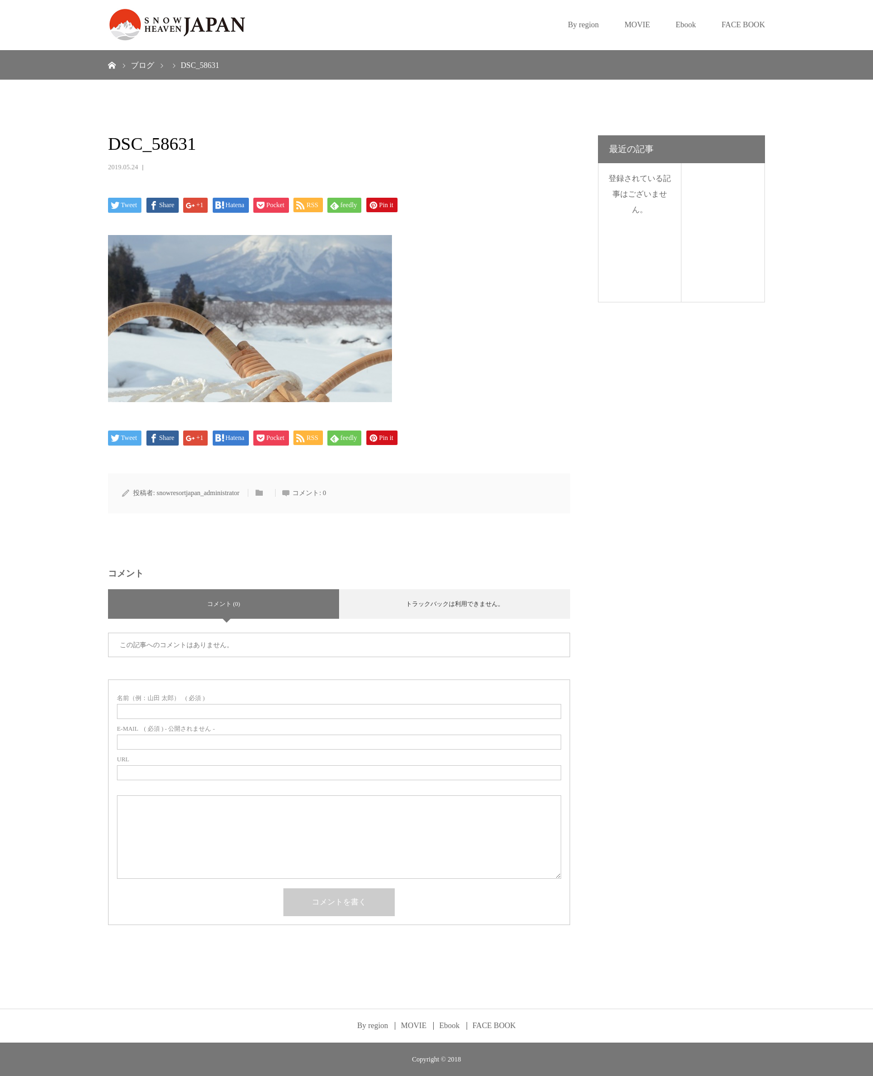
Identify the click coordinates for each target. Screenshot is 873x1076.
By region (583, 25)
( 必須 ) (161, 698)
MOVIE (637, 25)
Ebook (686, 25)
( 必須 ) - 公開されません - (166, 729)
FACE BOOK (743, 25)
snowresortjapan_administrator (197, 493)
